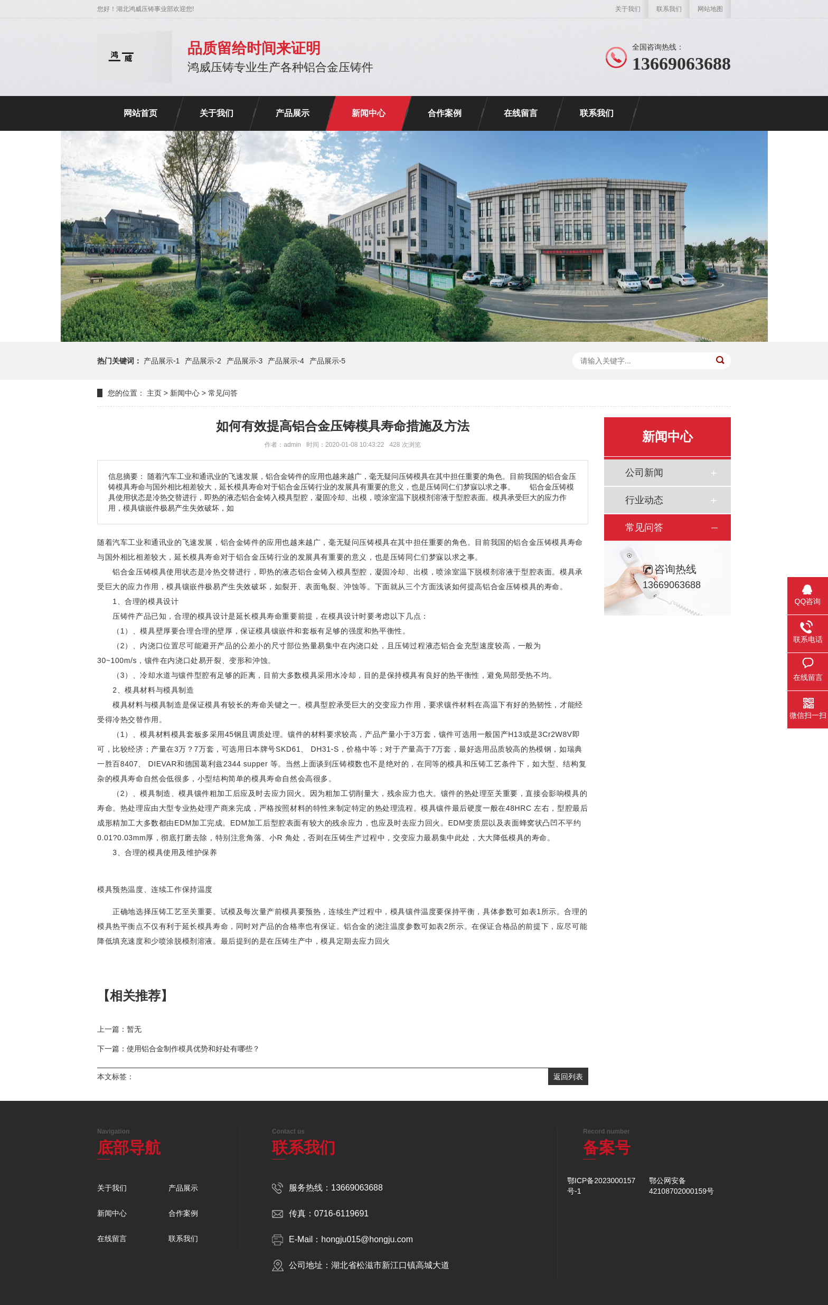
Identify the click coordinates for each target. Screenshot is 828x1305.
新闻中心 (368, 113)
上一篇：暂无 (119, 1029)
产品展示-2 (203, 361)
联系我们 (669, 9)
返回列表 (568, 1076)
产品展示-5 (327, 361)
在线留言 (521, 113)
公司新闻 (644, 472)
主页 (154, 393)
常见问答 (223, 393)
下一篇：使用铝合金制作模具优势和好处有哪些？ (178, 1048)
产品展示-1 (162, 361)
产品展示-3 (244, 361)
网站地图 (710, 9)
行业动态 (644, 500)
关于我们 (628, 9)
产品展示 (292, 113)
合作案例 (445, 113)
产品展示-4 (286, 361)
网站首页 (140, 113)
